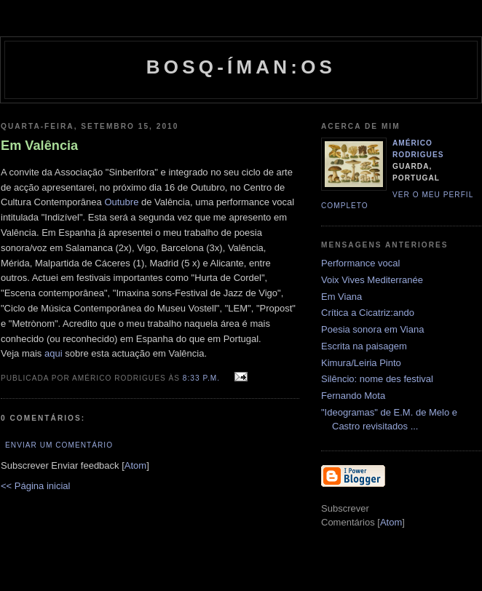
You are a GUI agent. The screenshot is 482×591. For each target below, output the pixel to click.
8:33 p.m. (203, 378)
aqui (53, 353)
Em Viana (341, 296)
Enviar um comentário (59, 445)
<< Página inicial (35, 485)
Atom (135, 465)
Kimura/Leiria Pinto (361, 362)
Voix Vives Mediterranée (372, 279)
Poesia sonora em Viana (372, 329)
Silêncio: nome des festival (377, 378)
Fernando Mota (353, 395)
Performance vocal (360, 263)
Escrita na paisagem (364, 346)
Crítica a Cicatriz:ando (367, 312)
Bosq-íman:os (241, 67)
